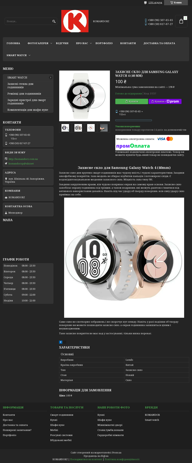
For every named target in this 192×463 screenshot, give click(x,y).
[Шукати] (54, 21)
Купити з (167, 101)
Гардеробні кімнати (111, 435)
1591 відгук (155, 2)
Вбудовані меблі (61, 440)
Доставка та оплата (159, 43)
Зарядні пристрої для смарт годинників (27, 101)
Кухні (53, 420)
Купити (133, 101)
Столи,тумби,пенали (111, 430)
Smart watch (152, 420)
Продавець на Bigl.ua (96, 456)
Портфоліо (104, 43)
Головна (13, 43)
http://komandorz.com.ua (23, 158)
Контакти (128, 43)
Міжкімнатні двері (110, 425)
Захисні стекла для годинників (20, 85)
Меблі (54, 430)
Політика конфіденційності (122, 459)
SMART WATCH (17, 55)
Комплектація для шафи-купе (28, 109)
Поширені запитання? (17, 430)
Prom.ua (116, 452)
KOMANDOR (152, 414)
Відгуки (62, 43)
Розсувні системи (61, 435)
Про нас (82, 43)
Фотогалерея (38, 43)
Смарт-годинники (61, 414)
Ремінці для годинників (24, 93)
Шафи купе (57, 425)
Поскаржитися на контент (86, 459)
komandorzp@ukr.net (21, 163)
